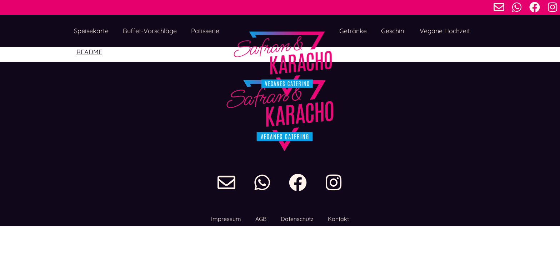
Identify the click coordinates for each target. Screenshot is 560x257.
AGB (260, 218)
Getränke (353, 31)
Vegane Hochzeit (445, 31)
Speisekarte (91, 31)
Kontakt (338, 218)
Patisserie (205, 31)
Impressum (226, 218)
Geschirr (393, 31)
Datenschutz (297, 218)
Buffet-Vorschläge (150, 31)
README (89, 52)
